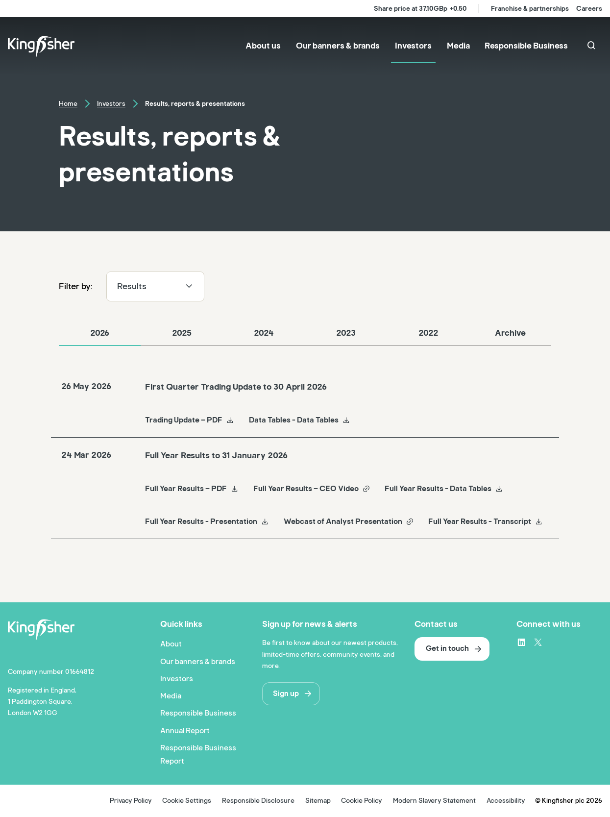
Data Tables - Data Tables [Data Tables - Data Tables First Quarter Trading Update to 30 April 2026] (299, 420)
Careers (589, 8)
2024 (264, 333)
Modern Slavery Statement (434, 800)
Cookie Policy (361, 800)
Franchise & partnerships (530, 8)
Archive (510, 333)
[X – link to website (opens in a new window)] (538, 642)
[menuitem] (263, 47)
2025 (182, 333)
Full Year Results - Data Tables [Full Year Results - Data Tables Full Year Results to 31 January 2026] (444, 489)
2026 (99, 333)
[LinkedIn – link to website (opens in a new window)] (521, 642)
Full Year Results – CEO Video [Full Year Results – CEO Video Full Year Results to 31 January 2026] (311, 489)
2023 (346, 333)
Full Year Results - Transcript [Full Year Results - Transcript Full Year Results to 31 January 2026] (485, 521)
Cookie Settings (186, 800)
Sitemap (318, 800)
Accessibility (506, 800)
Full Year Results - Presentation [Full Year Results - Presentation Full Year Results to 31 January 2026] (207, 521)
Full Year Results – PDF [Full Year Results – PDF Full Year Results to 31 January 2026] (192, 489)
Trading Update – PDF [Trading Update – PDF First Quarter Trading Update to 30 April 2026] (189, 420)
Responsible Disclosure (258, 800)
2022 (428, 333)
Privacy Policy (131, 800)
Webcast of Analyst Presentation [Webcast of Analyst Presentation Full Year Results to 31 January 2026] (349, 521)
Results (155, 286)
